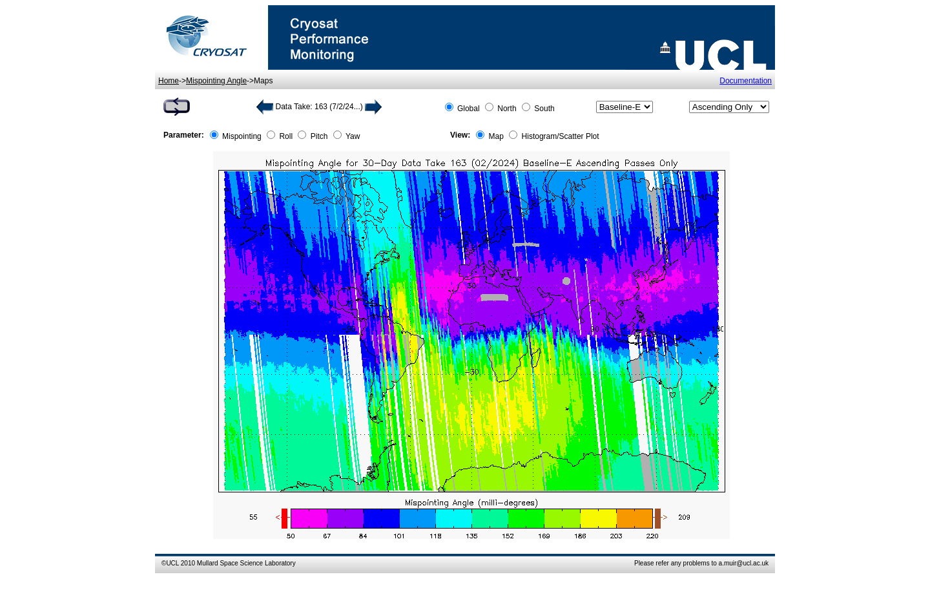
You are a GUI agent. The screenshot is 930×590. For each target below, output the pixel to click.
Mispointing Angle (216, 80)
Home (168, 80)
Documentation (745, 80)
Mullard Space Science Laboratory (246, 563)
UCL (172, 563)
